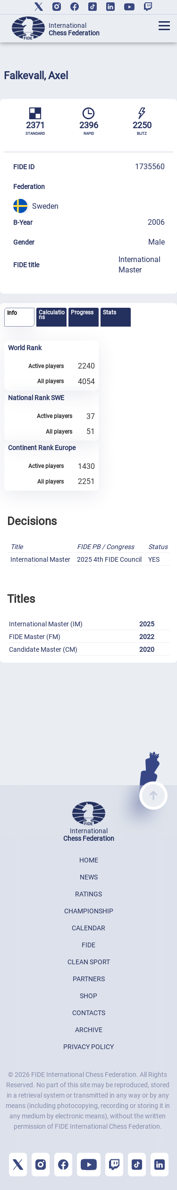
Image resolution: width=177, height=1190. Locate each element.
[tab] (19, 317)
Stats (109, 312)
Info (12, 313)
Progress (82, 312)
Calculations (52, 314)
